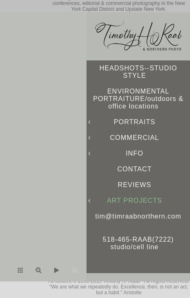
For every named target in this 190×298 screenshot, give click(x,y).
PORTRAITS (134, 121)
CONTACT (134, 169)
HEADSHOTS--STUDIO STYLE (138, 72)
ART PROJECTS (134, 200)
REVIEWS (135, 184)
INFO (134, 153)
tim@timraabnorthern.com (138, 216)
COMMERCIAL (134, 137)
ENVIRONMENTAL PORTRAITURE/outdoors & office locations (138, 99)
